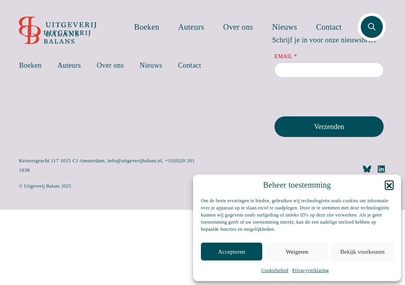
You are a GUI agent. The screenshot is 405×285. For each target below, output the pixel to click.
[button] (389, 185)
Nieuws (284, 27)
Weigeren (297, 252)
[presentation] (334, 98)
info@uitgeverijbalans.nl (135, 160)
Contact (329, 27)
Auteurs (191, 27)
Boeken (146, 27)
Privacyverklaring (310, 270)
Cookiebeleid (274, 270)
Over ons (238, 27)
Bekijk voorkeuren (362, 252)
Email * (285, 56)
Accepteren (231, 252)
